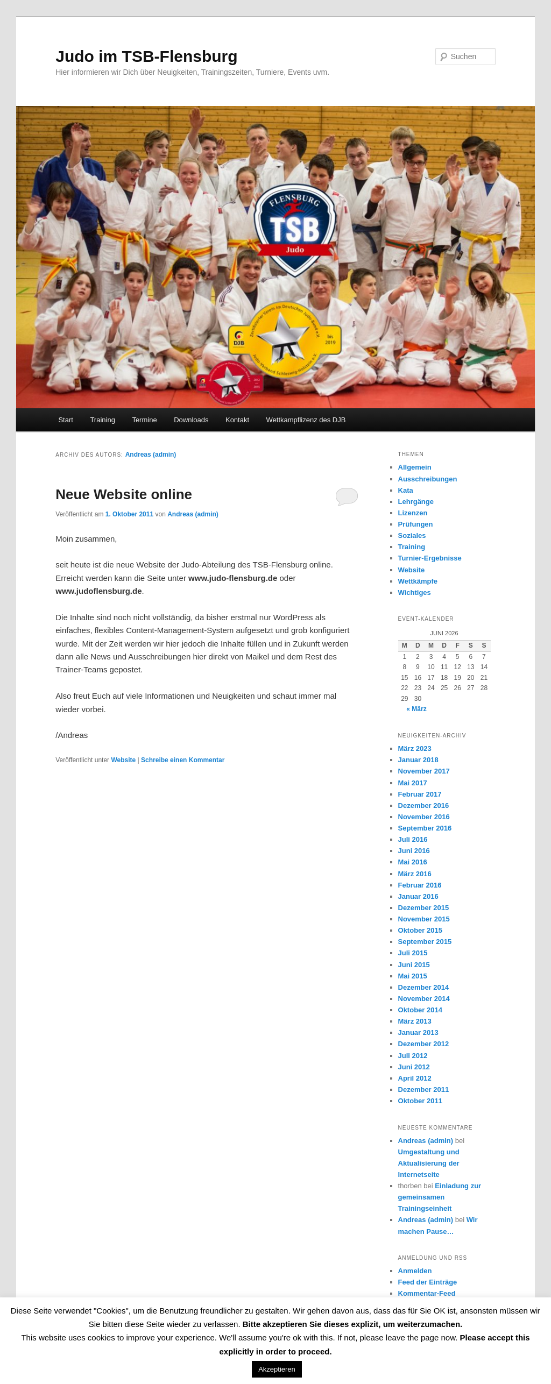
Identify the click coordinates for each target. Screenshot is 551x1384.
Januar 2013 (418, 1032)
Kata (405, 490)
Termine (144, 420)
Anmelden (415, 1271)
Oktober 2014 (420, 1010)
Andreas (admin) (150, 454)
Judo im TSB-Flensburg (146, 56)
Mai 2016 (412, 862)
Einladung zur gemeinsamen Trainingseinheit (440, 1197)
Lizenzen (413, 513)
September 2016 (425, 828)
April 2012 (415, 1078)
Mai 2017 (412, 783)
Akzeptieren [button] (276, 1369)
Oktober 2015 (420, 930)
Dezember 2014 (423, 987)
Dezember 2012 (423, 1044)
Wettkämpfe (417, 581)
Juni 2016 (414, 851)
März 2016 (415, 874)
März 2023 (415, 748)
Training (102, 420)
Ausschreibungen (427, 479)
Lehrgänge (416, 502)
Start (65, 420)
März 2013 (415, 1021)
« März (416, 709)
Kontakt (237, 420)
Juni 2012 (414, 1067)
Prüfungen (415, 524)
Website (123, 760)
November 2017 (424, 771)
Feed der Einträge (427, 1282)
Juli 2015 (413, 953)
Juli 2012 (413, 1056)
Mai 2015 (412, 976)
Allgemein (415, 467)
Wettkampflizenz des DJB (306, 420)
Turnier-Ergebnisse (430, 558)
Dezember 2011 (423, 1089)
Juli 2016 (413, 839)
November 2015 (424, 919)
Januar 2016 (418, 896)
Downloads (191, 420)
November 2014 (424, 999)
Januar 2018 (418, 760)
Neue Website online (123, 494)
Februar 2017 (420, 794)
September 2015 (425, 942)
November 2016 (424, 817)
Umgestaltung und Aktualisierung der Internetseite (429, 1163)
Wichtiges (414, 592)
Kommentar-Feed (427, 1293)
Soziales (412, 535)
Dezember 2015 (423, 908)
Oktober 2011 (420, 1101)
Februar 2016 (420, 885)
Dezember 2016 (423, 805)
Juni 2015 (414, 965)
